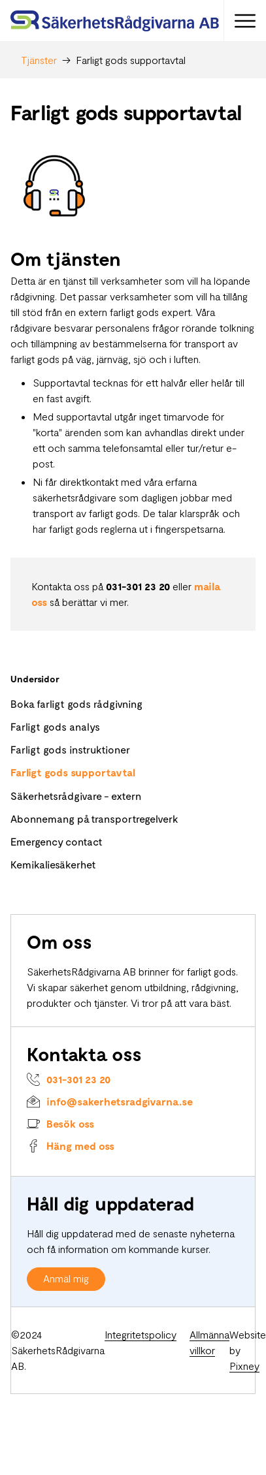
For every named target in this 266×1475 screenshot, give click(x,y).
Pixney (244, 1365)
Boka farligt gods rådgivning (76, 703)
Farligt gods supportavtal (72, 772)
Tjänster (39, 60)
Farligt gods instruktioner (70, 749)
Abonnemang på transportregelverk (94, 818)
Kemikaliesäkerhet (53, 864)
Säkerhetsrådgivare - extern (75, 795)
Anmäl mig (66, 1278)
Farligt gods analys (55, 726)
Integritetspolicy (140, 1334)
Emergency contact (56, 841)
